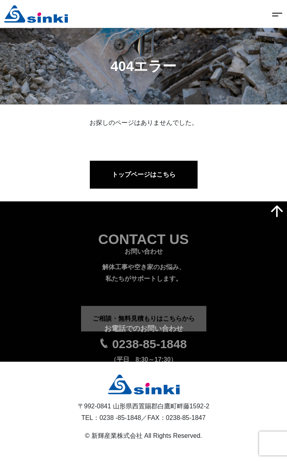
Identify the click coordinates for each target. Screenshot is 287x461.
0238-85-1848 (149, 353)
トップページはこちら (144, 174)
